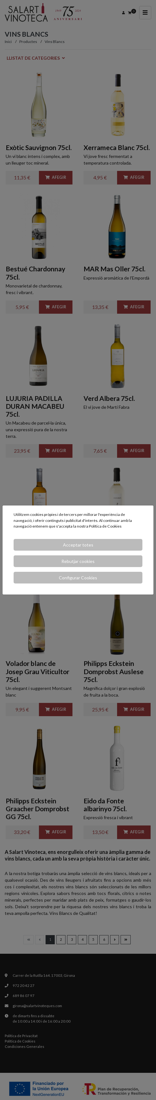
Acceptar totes (78, 544)
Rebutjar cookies (78, 561)
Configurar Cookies (78, 577)
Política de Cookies (105, 526)
